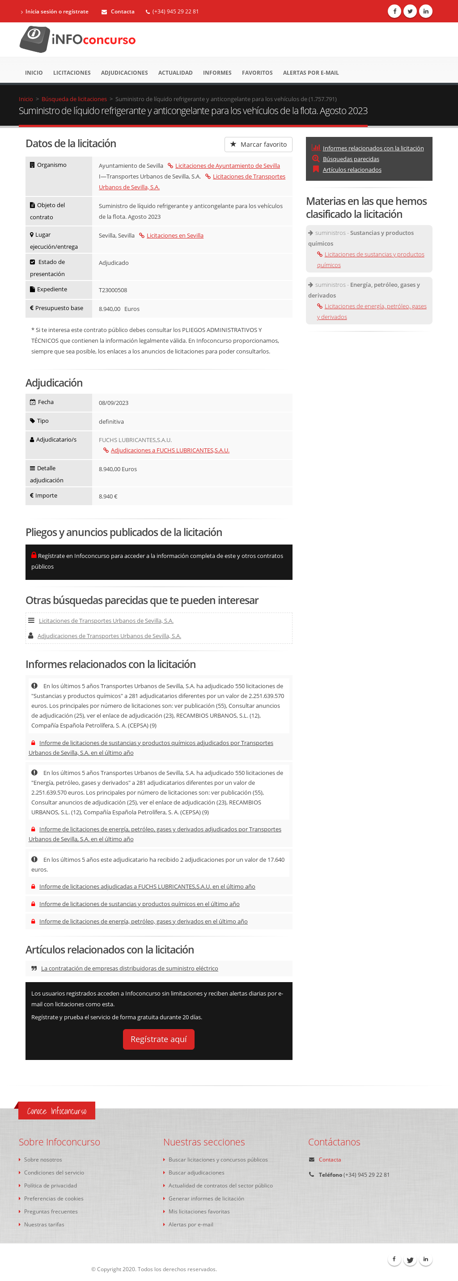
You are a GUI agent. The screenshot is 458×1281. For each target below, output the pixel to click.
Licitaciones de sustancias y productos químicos (370, 259)
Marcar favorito (258, 144)
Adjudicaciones (124, 73)
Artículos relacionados (347, 170)
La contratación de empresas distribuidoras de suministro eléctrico (124, 968)
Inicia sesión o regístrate (55, 11)
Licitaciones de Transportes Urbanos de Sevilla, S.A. (101, 621)
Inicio (34, 73)
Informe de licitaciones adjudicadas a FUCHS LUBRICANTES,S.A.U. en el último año (143, 886)
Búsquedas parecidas (345, 159)
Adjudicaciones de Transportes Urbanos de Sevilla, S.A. (104, 636)
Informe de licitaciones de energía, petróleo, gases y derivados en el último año (139, 921)
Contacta (118, 11)
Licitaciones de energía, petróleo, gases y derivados (372, 311)
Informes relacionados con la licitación (368, 148)
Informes (217, 73)
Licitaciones (72, 73)
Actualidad (175, 73)
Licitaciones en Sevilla (171, 235)
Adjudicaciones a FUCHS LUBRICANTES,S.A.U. (166, 450)
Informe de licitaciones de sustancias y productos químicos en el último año (135, 904)
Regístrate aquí (159, 1039)
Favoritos (257, 73)
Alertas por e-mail (311, 73)
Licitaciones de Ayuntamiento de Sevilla (224, 166)
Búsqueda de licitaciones (74, 99)
